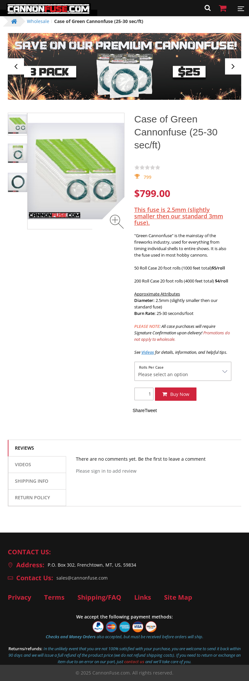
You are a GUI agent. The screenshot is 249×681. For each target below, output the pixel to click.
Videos (23, 464)
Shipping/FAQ (99, 597)
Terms (54, 597)
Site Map (178, 597)
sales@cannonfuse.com (82, 578)
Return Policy (32, 497)
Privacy (19, 597)
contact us (134, 661)
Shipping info (31, 481)
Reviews (24, 448)
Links (142, 597)
